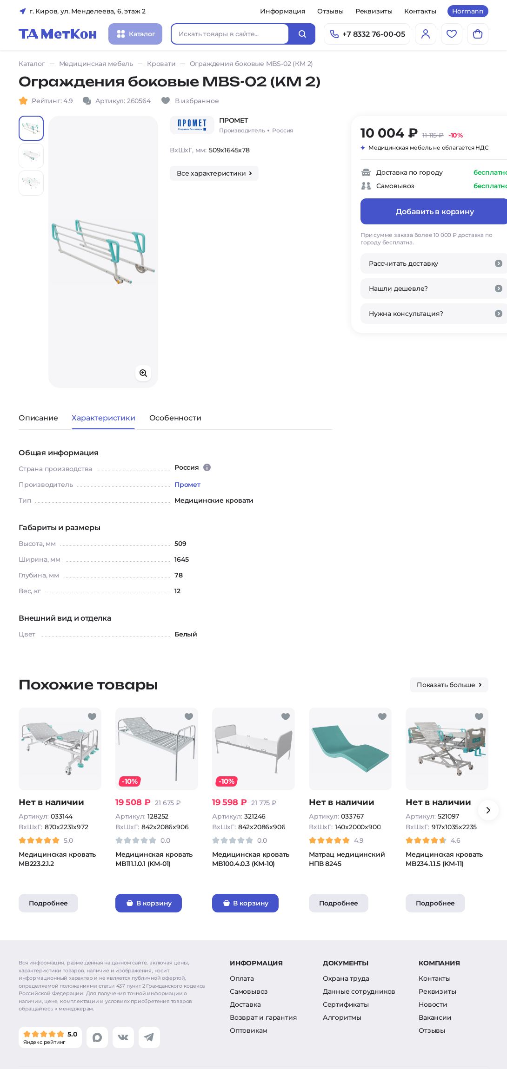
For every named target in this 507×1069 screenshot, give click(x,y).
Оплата (242, 978)
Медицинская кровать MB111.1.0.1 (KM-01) (154, 859)
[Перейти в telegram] (149, 1037)
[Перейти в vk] (123, 1037)
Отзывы (330, 11)
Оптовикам (248, 1030)
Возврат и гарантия (263, 1017)
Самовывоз (249, 991)
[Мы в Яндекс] (50, 1037)
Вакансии (435, 1017)
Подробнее (48, 903)
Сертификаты (346, 1004)
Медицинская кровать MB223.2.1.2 (57, 859)
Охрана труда (346, 978)
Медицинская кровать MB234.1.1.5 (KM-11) (444, 859)
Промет (187, 484)
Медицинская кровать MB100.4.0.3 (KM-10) (250, 859)
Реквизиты (374, 11)
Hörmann (468, 11)
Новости (433, 1004)
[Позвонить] (367, 34)
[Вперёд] (488, 810)
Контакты (420, 11)
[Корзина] (477, 34)
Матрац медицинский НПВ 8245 (347, 859)
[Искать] (302, 34)
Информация (283, 11)
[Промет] (192, 125)
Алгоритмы (342, 1017)
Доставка (245, 1004)
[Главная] (58, 33)
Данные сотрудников (359, 991)
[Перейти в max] (97, 1037)
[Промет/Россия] (256, 125)
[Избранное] (451, 34)
